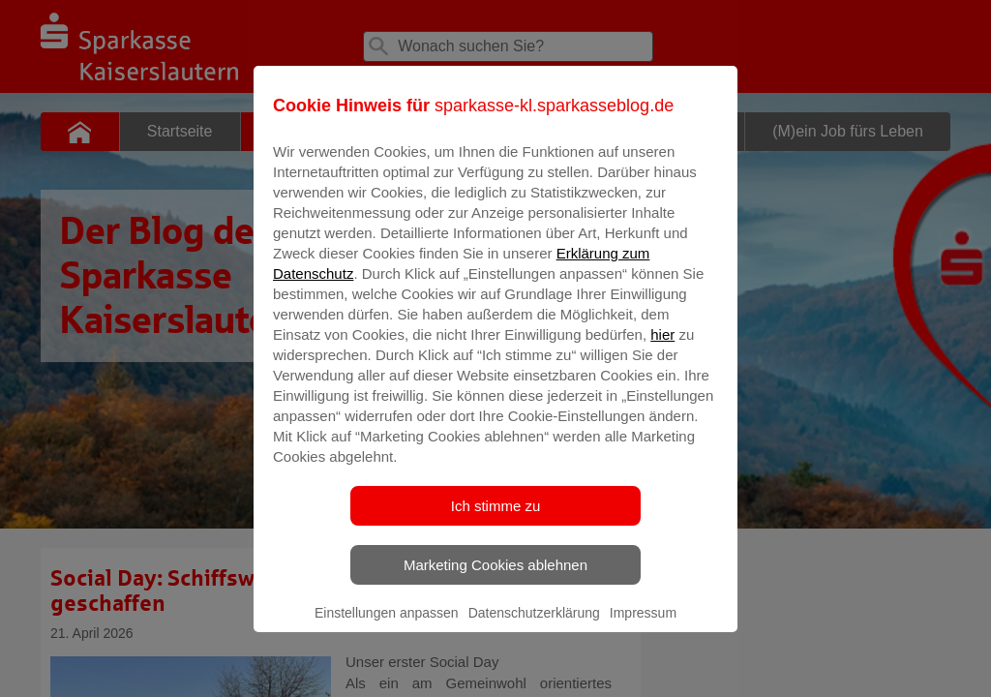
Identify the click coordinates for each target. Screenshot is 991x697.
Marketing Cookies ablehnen (495, 578)
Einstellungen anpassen (387, 626)
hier (662, 348)
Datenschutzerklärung (534, 626)
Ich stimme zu (496, 519)
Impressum (643, 626)
